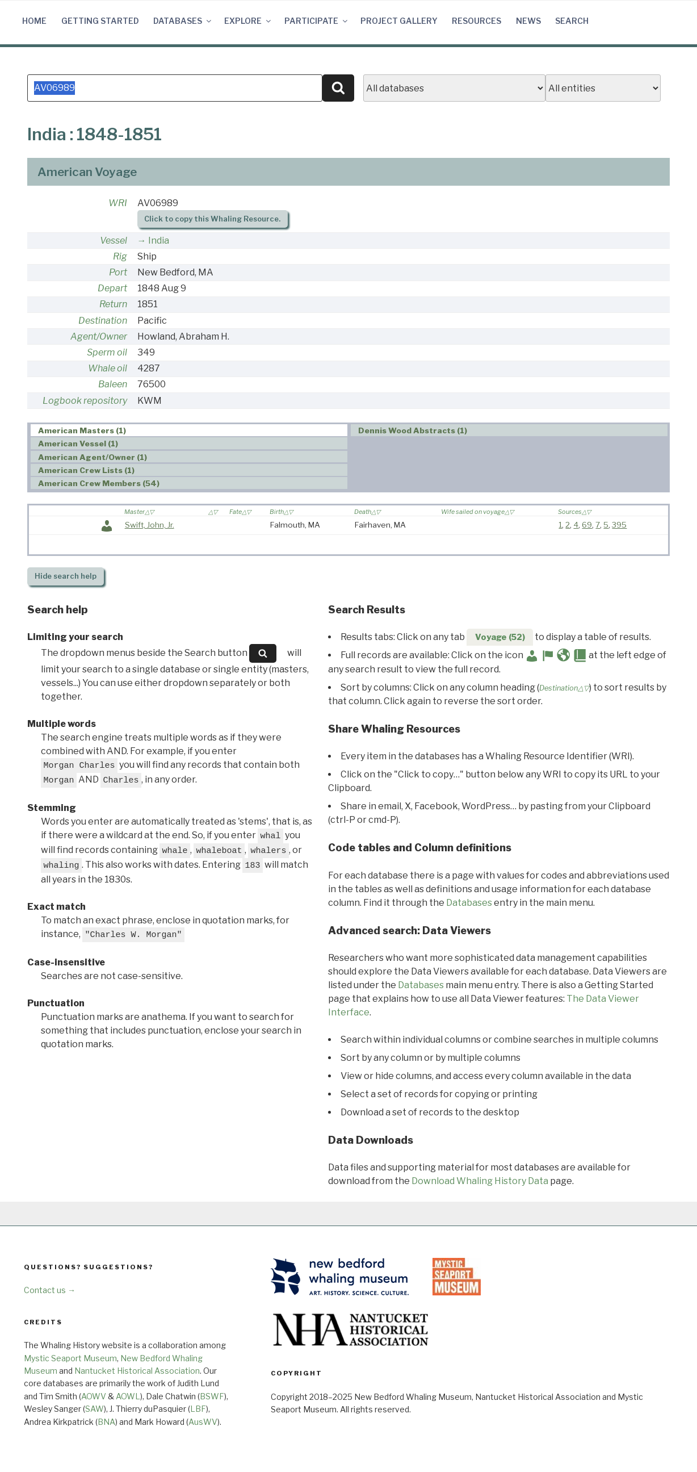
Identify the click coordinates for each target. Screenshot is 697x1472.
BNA (106, 1422)
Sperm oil (107, 352)
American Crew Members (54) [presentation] (98, 483)
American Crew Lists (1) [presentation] (86, 470)
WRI (117, 203)
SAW (94, 1409)
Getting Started (100, 21)
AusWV (202, 1422)
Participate (316, 21)
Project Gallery (399, 21)
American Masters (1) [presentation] (82, 430)
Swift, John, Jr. (149, 524)
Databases (183, 21)
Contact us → (49, 1290)
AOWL (128, 1396)
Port (118, 272)
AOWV (93, 1396)
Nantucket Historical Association (137, 1370)
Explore (248, 21)
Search (572, 21)
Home (34, 21)
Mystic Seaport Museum (70, 1358)
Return (113, 304)
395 (619, 524)
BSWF (212, 1396)
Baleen (112, 384)
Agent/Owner (98, 336)
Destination (102, 320)
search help (65, 576)
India (158, 240)
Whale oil (107, 368)
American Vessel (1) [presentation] (78, 443)
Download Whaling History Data (480, 1181)
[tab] (189, 430)
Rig (120, 256)
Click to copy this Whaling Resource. (212, 219)
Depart (112, 288)
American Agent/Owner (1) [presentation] (92, 457)
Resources (476, 21)
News (528, 21)
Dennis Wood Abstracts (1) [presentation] (412, 430)
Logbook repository (85, 400)
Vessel (113, 240)
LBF (198, 1409)
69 (587, 524)
